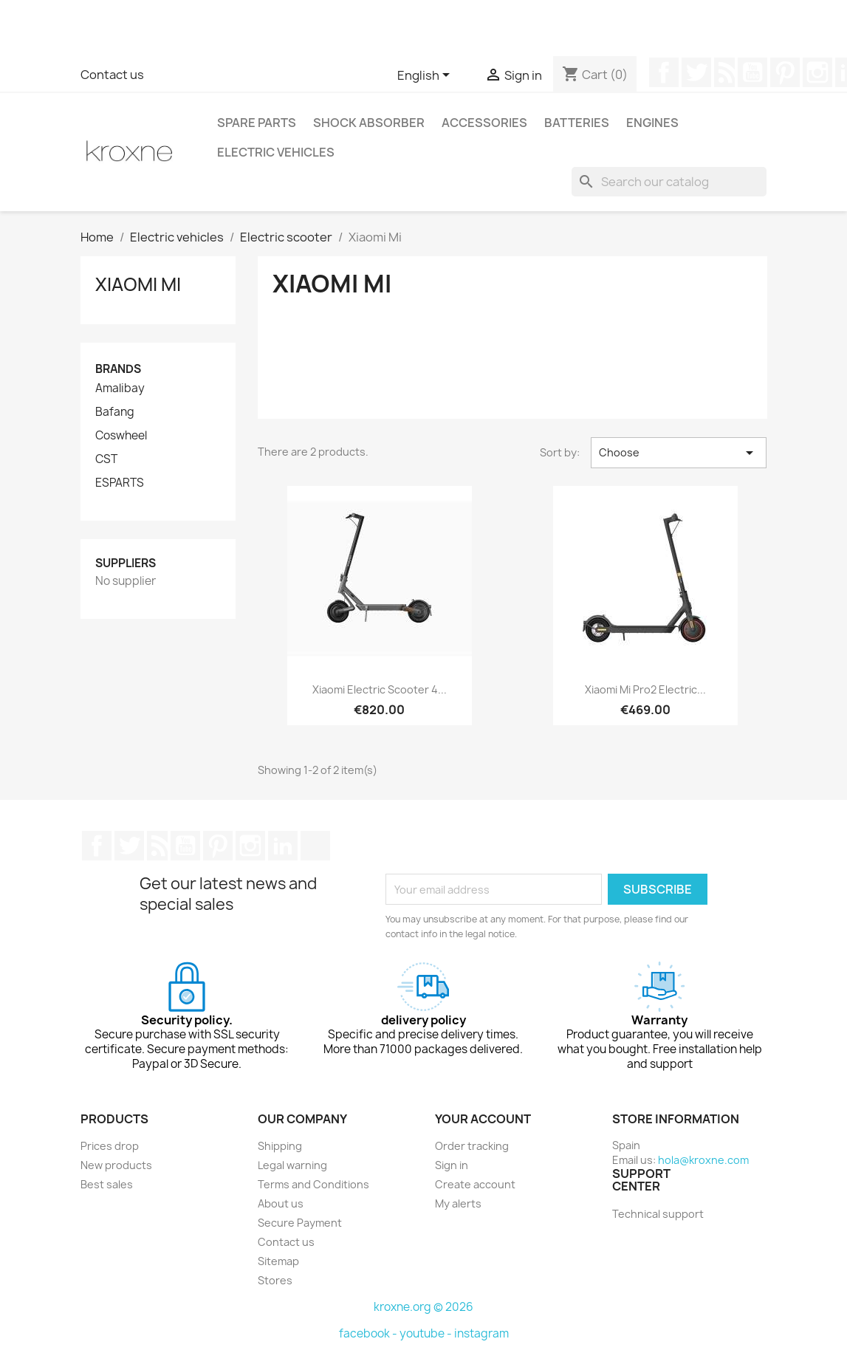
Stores (275, 1280)
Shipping (280, 1146)
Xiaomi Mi (138, 284)
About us (281, 1203)
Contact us (112, 74)
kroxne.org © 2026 (423, 1307)
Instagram (817, 72)
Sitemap (278, 1261)
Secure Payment (300, 1223)
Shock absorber (369, 122)
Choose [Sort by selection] (679, 453)
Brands (118, 369)
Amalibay (120, 388)
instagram (481, 1333)
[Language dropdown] (426, 76)
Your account (483, 1119)
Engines (652, 122)
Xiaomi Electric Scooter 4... (379, 689)
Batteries (576, 122)
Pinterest (785, 72)
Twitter (696, 72)
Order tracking (472, 1146)
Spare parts (256, 122)
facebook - (369, 1333)
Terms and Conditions (313, 1184)
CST (106, 459)
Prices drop (109, 1146)
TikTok (315, 845)
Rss (724, 72)
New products (116, 1165)
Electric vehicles (276, 152)
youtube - (427, 1333)
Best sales (106, 1184)
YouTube (752, 72)
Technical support (658, 1214)
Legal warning (292, 1165)
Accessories (484, 122)
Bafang (114, 412)
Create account (475, 1184)
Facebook (664, 72)
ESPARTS (119, 483)
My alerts (458, 1203)
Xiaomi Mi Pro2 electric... (645, 689)
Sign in (451, 1165)
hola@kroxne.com (703, 1160)
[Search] (669, 181)
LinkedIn (283, 845)
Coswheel (121, 435)
